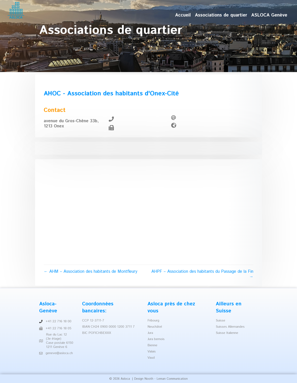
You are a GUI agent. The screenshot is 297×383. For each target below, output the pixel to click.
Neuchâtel (154, 326)
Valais (151, 351)
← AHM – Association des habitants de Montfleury (90, 271)
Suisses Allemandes (230, 326)
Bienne (152, 345)
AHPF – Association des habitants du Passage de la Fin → (202, 274)
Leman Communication (172, 379)
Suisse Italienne (227, 333)
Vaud (151, 357)
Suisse (220, 320)
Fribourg (153, 320)
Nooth (148, 379)
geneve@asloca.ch (59, 353)
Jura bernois (156, 339)
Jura (150, 333)
